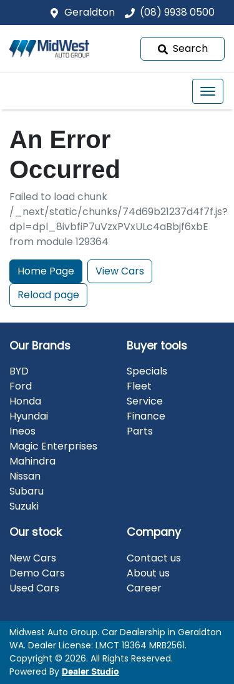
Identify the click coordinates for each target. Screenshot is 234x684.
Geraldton (89, 12)
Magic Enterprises (53, 446)
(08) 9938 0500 (177, 12)
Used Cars (34, 588)
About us (148, 573)
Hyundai (28, 416)
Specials (147, 371)
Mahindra (32, 461)
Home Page (45, 271)
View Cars (119, 271)
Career (144, 588)
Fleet (139, 386)
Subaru (26, 491)
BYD (19, 371)
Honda (25, 401)
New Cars (32, 558)
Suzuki (24, 506)
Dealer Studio (90, 672)
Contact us (154, 558)
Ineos (22, 431)
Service (145, 401)
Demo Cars (37, 573)
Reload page (48, 295)
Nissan (25, 476)
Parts (140, 431)
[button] (207, 91)
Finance (146, 416)
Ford (20, 386)
